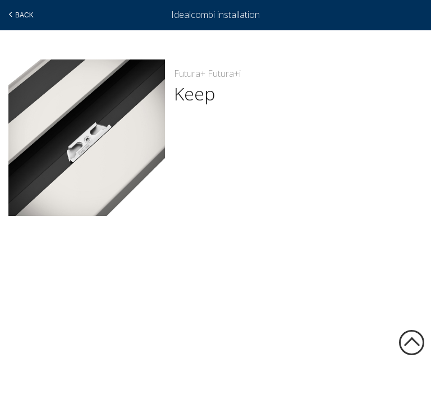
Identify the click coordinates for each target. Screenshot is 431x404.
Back (20, 14)
